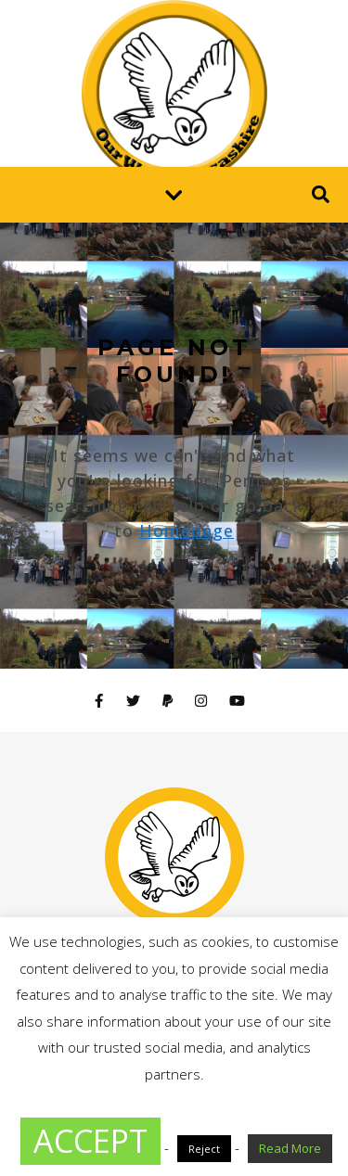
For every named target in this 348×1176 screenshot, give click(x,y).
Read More (290, 1148)
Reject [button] (204, 1149)
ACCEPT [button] (90, 1140)
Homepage (186, 530)
